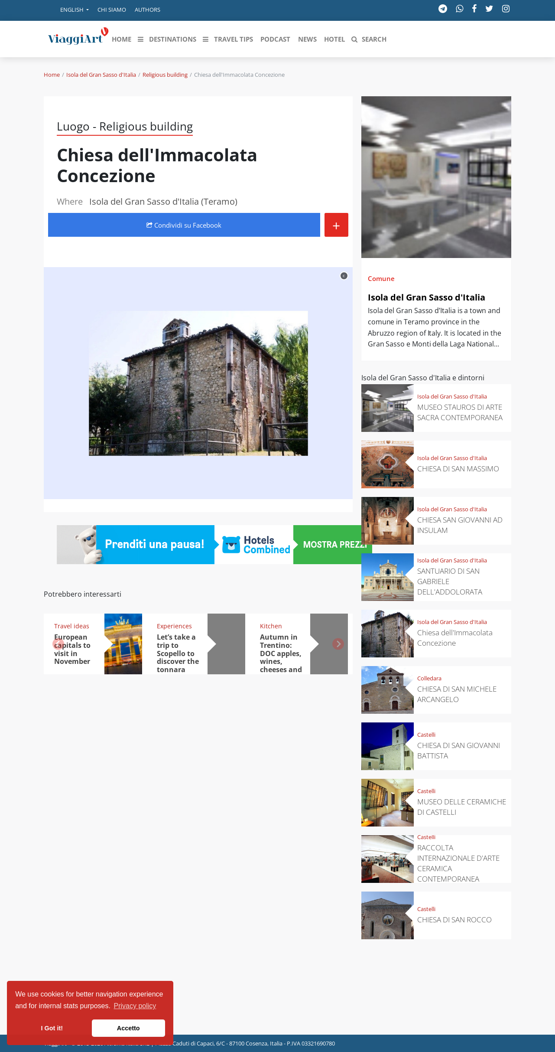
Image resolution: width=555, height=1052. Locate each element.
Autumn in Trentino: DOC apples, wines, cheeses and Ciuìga (281, 657)
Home (52, 74)
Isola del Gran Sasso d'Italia (101, 74)
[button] (68, 10)
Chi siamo (111, 9)
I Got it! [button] (52, 1028)
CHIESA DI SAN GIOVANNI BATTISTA (458, 750)
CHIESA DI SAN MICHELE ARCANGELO (457, 694)
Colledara (429, 678)
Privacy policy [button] (135, 1006)
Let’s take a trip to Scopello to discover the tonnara (178, 653)
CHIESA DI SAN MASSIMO (458, 469)
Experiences (174, 626)
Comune (381, 278)
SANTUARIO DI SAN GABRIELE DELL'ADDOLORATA (449, 581)
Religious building (165, 74)
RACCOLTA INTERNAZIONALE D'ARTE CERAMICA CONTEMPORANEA (458, 863)
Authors (147, 9)
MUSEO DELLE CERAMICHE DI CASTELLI (461, 807)
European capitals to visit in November (72, 649)
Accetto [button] (128, 1028)
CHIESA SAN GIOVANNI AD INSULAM (460, 525)
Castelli (426, 734)
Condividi (183, 225)
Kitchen (271, 626)
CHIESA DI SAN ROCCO (454, 920)
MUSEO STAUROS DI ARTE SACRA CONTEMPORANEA (460, 412)
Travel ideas (71, 626)
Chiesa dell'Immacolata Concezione (455, 637)
